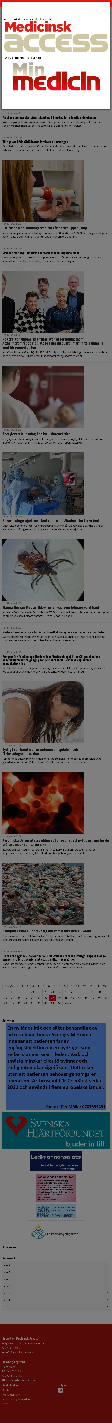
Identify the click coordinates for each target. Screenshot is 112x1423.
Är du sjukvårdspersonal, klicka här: (56, 34)
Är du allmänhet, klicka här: (56, 75)
